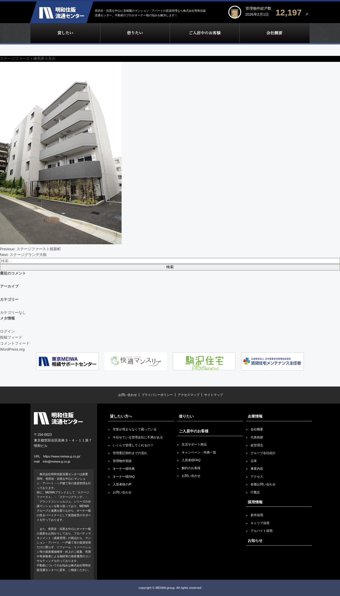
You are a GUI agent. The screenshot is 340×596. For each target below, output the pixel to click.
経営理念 (257, 445)
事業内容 (257, 468)
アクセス (257, 476)
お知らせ (255, 540)
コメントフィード (15, 343)
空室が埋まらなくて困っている (135, 429)
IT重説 (255, 492)
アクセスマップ (189, 394)
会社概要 (257, 429)
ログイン (7, 331)
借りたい (135, 33)
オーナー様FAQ (124, 476)
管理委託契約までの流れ (130, 453)
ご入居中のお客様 (204, 33)
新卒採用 (257, 515)
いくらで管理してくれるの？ (133, 445)
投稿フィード (11, 337)
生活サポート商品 (194, 444)
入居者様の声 (122, 484)
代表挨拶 (257, 437)
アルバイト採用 (262, 530)
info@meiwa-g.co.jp (56, 461)
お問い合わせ (127, 394)
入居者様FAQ (191, 460)
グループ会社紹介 (263, 453)
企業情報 (274, 33)
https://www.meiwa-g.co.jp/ (61, 456)
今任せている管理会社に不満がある (138, 437)
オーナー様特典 (124, 468)
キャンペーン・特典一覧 (199, 452)
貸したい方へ (121, 416)
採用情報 (255, 502)
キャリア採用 (260, 523)
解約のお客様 (191, 468)
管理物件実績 (122, 461)
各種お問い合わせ (263, 484)
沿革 (254, 461)
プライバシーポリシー (157, 394)
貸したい (65, 33)
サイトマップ (213, 394)
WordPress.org (12, 349)
